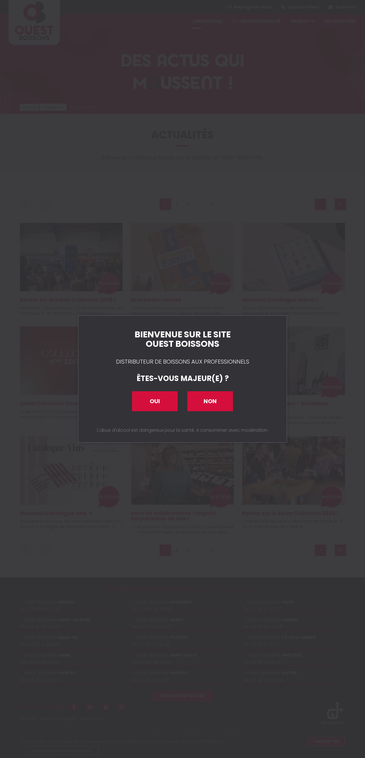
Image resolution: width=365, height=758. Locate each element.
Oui (155, 401)
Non (210, 401)
